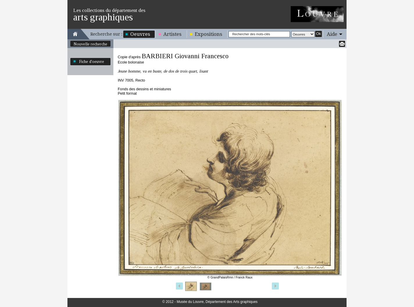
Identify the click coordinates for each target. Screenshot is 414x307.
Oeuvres (140, 34)
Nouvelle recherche (90, 44)
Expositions (208, 34)
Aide (332, 34)
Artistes (172, 34)
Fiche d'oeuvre (91, 61)
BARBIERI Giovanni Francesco (185, 56)
